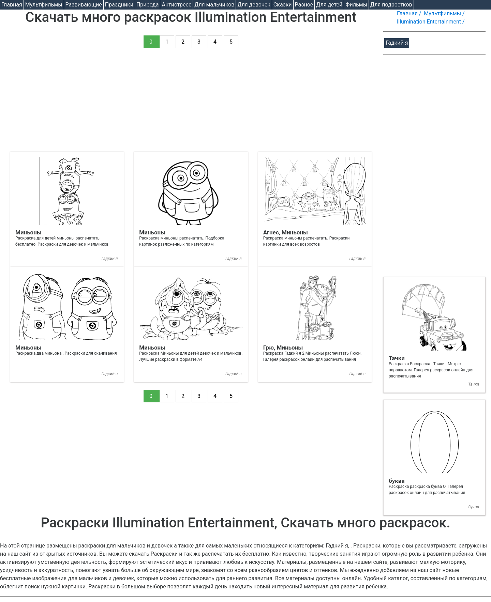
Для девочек (253, 4)
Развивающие (83, 4)
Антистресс (176, 4)
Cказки (282, 4)
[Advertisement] (191, 104)
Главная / (409, 13)
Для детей (329, 4)
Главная (11, 4)
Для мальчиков (214, 4)
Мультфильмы (43, 4)
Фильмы (356, 4)
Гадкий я (397, 43)
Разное (304, 4)
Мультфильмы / (445, 13)
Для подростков (391, 4)
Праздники (119, 4)
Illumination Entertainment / (431, 21)
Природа (147, 4)
